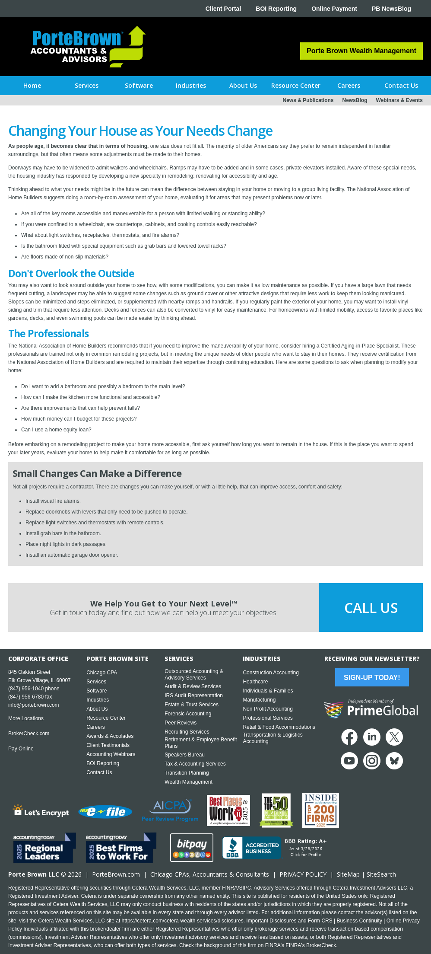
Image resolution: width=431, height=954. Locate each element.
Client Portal (223, 8)
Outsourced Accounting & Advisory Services (194, 674)
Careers (95, 727)
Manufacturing (259, 700)
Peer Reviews (180, 723)
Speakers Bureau (185, 755)
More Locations (26, 718)
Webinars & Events (399, 100)
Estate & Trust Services (192, 705)
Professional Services (267, 718)
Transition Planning (187, 773)
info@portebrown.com (33, 705)
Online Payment (334, 8)
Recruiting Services (187, 732)
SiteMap (348, 874)
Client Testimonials (108, 745)
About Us (97, 709)
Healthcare (255, 682)
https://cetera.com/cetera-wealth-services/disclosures (183, 921)
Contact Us (99, 772)
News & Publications (307, 100)
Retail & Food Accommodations (279, 727)
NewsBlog (355, 100)
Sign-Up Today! (372, 677)
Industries (97, 700)
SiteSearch (381, 874)
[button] (86, 85)
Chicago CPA (101, 673)
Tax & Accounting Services (195, 764)
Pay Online (21, 749)
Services (96, 682)
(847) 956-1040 (26, 689)
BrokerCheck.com (28, 734)
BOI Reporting (276, 8)
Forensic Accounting (188, 714)
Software (96, 691)
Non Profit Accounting (267, 709)
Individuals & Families (268, 691)
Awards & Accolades (109, 736)
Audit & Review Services (193, 686)
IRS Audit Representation (194, 695)
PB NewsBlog (391, 8)
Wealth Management (188, 782)
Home (32, 85)
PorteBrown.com (116, 874)
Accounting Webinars (110, 754)
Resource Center (106, 718)
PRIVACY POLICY (302, 874)
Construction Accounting (270, 673)
